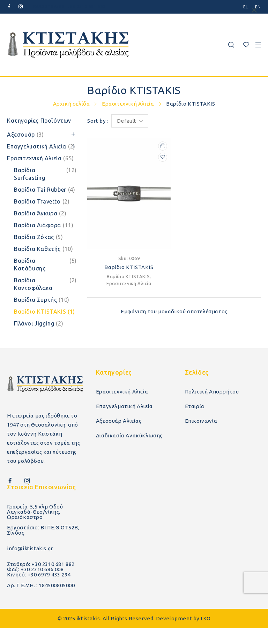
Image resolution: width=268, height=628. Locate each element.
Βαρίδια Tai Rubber (44, 189)
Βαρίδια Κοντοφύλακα (45, 284)
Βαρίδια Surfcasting (45, 174)
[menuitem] (245, 7)
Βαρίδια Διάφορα (43, 225)
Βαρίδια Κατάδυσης (45, 264)
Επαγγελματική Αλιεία (41, 146)
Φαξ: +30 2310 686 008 (35, 569)
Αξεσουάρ (25, 134)
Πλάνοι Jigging (38, 323)
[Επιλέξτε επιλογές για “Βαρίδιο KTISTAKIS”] (162, 146)
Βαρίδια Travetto (41, 201)
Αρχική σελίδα (71, 104)
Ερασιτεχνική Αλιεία (128, 104)
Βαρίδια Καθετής (43, 249)
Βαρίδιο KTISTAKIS (44, 311)
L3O (206, 618)
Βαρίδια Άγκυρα (40, 213)
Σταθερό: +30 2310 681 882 (41, 564)
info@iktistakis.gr (30, 548)
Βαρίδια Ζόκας (38, 237)
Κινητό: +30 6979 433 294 (38, 574)
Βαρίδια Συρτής (41, 300)
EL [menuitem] (245, 7)
